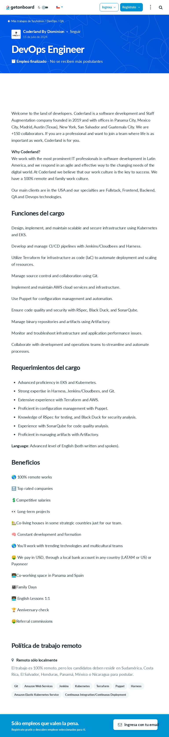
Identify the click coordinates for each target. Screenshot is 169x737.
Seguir (75, 31)
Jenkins (64, 686)
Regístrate (131, 7)
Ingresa (109, 7)
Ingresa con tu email (138, 724)
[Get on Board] (20, 7)
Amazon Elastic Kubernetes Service (36, 694)
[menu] (150, 7)
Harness (136, 686)
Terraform (102, 686)
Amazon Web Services (38, 686)
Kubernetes (82, 686)
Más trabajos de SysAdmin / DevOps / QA (36, 21)
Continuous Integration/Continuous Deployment (95, 694)
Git (16, 686)
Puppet (120, 686)
